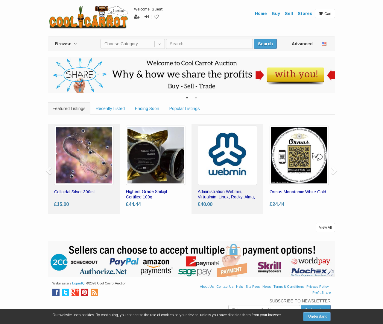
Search (265, 43)
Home (261, 13)
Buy (276, 13)
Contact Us (224, 286)
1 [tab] (187, 98)
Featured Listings (69, 108)
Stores (305, 13)
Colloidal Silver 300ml (74, 191)
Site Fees (253, 286)
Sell (289, 13)
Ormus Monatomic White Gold (298, 191)
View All (325, 227)
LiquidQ (78, 283)
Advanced (302, 43)
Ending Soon (147, 108)
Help (239, 286)
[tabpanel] (191, 75)
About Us (207, 286)
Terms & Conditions (288, 286)
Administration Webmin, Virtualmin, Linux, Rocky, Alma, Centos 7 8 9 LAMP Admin (226, 197)
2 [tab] (196, 98)
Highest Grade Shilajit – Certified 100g (148, 194)
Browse (66, 43)
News (266, 286)
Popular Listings (184, 108)
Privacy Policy (317, 286)
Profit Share (321, 292)
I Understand (316, 316)
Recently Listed (110, 108)
